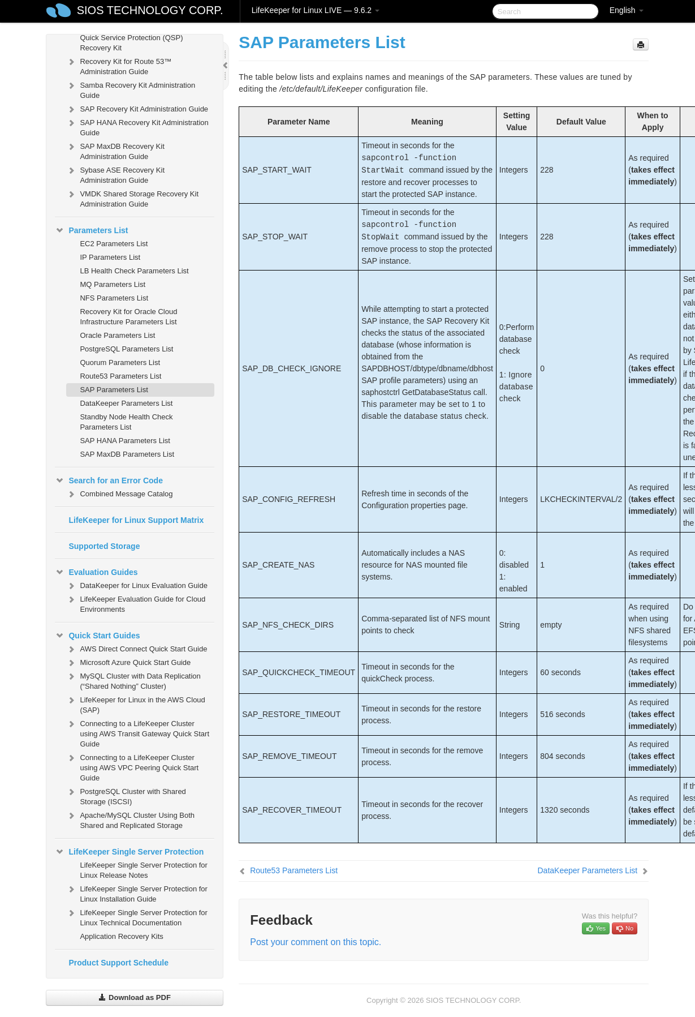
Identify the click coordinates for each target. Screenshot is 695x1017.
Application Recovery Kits (121, 936)
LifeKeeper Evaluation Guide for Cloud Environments (135, 603)
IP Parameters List (110, 257)
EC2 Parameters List (114, 243)
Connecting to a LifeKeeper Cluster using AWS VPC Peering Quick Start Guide (132, 766)
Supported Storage (104, 546)
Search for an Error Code (109, 480)
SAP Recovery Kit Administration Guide (137, 109)
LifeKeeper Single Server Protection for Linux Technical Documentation (136, 916)
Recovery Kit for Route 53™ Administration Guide (118, 65)
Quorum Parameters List (120, 362)
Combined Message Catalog (119, 494)
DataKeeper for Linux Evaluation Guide (136, 586)
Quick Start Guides (97, 635)
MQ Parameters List (112, 284)
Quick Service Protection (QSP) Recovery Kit (131, 42)
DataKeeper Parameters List (126, 403)
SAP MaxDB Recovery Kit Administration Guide (115, 150)
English (627, 10)
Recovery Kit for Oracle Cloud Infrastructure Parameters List (128, 316)
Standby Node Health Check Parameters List (126, 422)
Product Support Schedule (118, 962)
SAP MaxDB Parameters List (127, 454)
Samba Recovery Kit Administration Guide (130, 89)
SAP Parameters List (114, 389)
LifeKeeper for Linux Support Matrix (136, 520)
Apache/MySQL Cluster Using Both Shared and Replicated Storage (130, 819)
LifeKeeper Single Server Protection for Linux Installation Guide (136, 892)
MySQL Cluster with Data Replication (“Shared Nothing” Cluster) (133, 680)
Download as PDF (134, 997)
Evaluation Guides (96, 572)
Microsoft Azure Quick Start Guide (128, 663)
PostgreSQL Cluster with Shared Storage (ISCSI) (125, 795)
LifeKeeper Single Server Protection (129, 852)
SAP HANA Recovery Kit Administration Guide (137, 126)
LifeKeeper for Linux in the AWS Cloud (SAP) (135, 703)
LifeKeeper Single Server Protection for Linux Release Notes (143, 870)
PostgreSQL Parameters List (126, 349)
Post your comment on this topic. (315, 942)
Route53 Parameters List (120, 376)
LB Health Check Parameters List (134, 271)
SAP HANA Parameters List (125, 440)
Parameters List (91, 230)
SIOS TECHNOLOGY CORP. (150, 10)
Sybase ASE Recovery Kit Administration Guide (115, 174)
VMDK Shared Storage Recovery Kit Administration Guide (132, 197)
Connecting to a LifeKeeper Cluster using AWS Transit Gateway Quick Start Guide (137, 732)
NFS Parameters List (114, 298)
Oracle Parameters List (117, 335)
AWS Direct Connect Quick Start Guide (136, 649)
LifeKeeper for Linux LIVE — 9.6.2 (315, 10)
